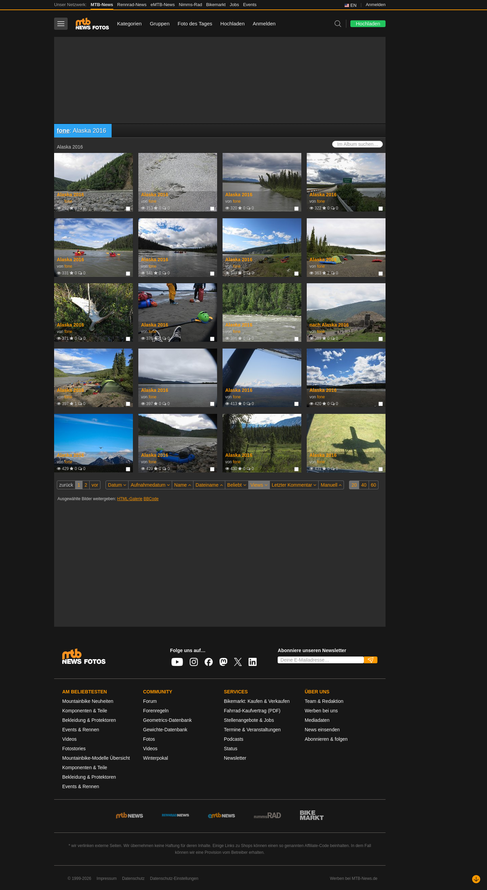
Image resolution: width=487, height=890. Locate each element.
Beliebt (236, 485)
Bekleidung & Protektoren (89, 720)
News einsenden (322, 729)
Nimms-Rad (190, 4)
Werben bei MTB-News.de (354, 878)
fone (63, 130)
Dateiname (209, 485)
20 (354, 485)
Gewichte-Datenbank (165, 729)
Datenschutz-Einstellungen (174, 878)
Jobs (234, 4)
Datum (117, 485)
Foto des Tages (195, 23)
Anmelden (376, 4)
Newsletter (235, 758)
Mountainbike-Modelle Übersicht (96, 758)
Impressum (107, 878)
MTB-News (102, 4)
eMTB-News (162, 4)
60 (373, 485)
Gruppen (159, 23)
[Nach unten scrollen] (476, 879)
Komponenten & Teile (84, 710)
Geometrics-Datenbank (167, 720)
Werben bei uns (321, 710)
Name (182, 485)
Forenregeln (156, 710)
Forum (150, 701)
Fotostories (74, 748)
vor (95, 485)
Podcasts (234, 739)
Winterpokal (155, 758)
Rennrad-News (132, 4)
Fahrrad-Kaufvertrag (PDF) (252, 710)
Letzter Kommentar (294, 485)
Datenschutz (133, 878)
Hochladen (233, 23)
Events (250, 4)
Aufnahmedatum (150, 485)
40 (364, 485)
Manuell (331, 485)
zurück (66, 485)
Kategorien (129, 23)
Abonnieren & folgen (326, 739)
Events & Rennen (80, 729)
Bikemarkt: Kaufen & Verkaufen (257, 701)
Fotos (149, 739)
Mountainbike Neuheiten (87, 701)
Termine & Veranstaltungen (252, 729)
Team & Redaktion (324, 701)
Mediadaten (317, 720)
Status (230, 748)
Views (259, 485)
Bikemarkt (216, 4)
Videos (69, 739)
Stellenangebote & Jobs (249, 720)
